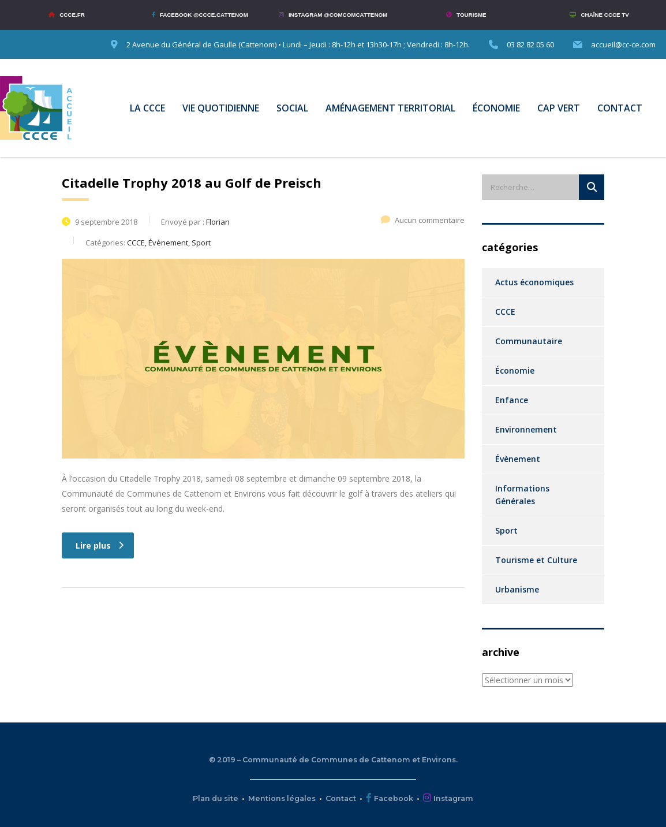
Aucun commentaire (423, 220)
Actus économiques (534, 282)
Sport (506, 530)
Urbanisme (517, 589)
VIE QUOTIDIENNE (220, 108)
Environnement (526, 429)
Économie (514, 370)
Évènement (517, 458)
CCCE (505, 311)
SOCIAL (292, 108)
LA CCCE (147, 108)
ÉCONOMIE (496, 108)
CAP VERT (558, 108)
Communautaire (528, 341)
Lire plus (100, 545)
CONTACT (619, 108)
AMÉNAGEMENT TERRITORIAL (390, 108)
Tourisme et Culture (536, 559)
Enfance (511, 399)
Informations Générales (522, 494)
